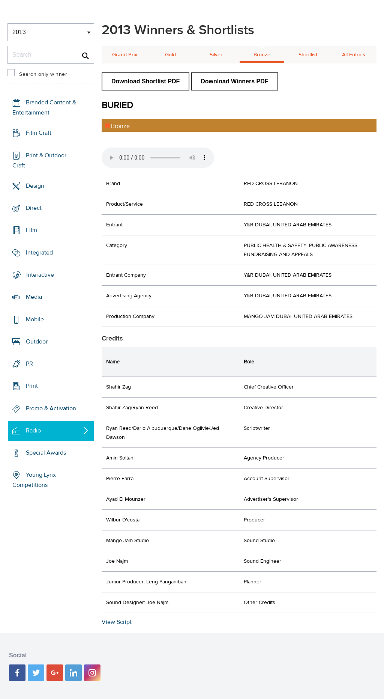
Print (32, 386)
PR (29, 364)
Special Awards (46, 452)
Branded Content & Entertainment (44, 107)
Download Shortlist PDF (145, 81)
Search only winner (43, 74)
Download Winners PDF (234, 81)
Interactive (40, 275)
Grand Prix (124, 54)
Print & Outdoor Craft (39, 160)
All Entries (353, 54)
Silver (216, 54)
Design (35, 186)
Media (34, 297)
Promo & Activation (51, 408)
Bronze (262, 54)
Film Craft (38, 133)
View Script (117, 622)
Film (31, 230)
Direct (34, 208)
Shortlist (307, 54)
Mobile (35, 319)
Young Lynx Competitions (34, 480)
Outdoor (37, 341)
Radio (33, 430)
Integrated (39, 252)
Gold (170, 54)
